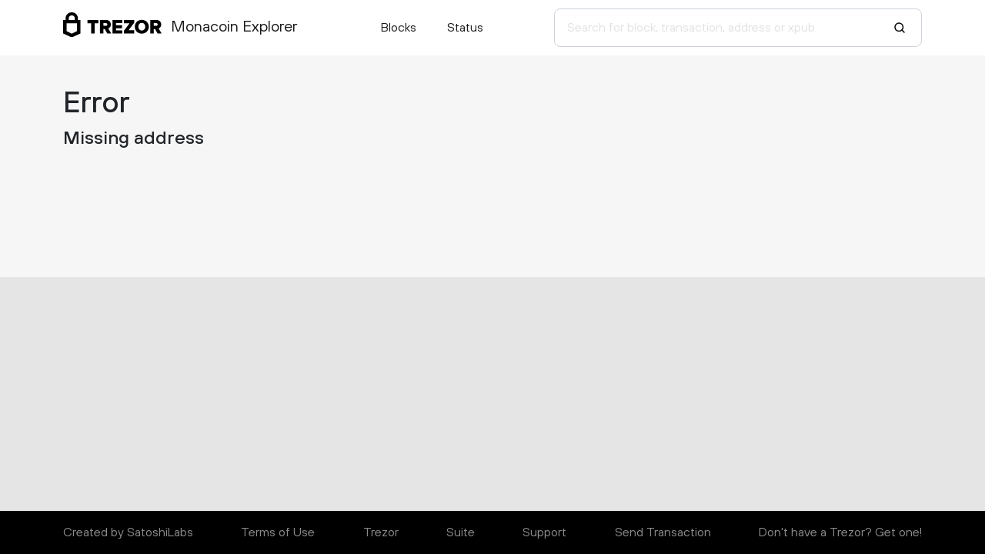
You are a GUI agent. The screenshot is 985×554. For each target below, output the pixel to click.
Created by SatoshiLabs (128, 532)
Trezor (381, 532)
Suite (460, 532)
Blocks (398, 27)
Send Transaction (663, 532)
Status (465, 27)
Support (544, 532)
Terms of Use (278, 532)
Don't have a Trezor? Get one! (840, 532)
